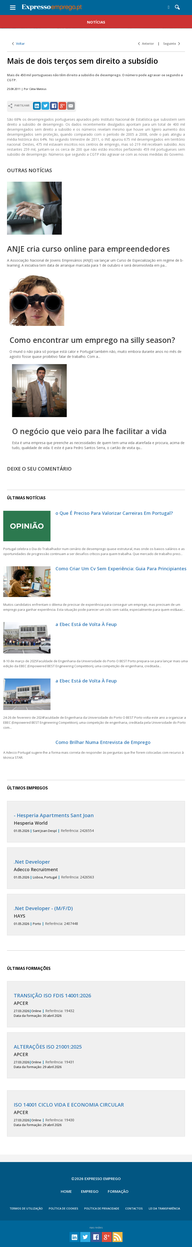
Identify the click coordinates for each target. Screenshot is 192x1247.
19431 (96, 1056)
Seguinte (171, 43)
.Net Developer (32, 861)
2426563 (96, 869)
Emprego (89, 1191)
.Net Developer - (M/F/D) (43, 908)
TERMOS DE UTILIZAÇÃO (26, 1208)
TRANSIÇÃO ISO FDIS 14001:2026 (52, 995)
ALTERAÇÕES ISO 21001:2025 (48, 1046)
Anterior (146, 43)
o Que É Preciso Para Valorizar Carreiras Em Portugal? (114, 513)
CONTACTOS (134, 1208)
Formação (118, 1191)
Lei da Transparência (164, 1208)
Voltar (18, 43)
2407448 (96, 916)
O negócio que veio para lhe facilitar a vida (89, 431)
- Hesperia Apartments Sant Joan (54, 815)
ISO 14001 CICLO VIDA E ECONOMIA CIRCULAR (69, 1104)
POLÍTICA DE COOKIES (63, 1208)
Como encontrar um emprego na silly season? (92, 340)
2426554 (96, 823)
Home (66, 1191)
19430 (96, 1114)
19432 (96, 1005)
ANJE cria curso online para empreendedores (88, 249)
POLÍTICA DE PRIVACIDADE (101, 1208)
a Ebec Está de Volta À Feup (86, 624)
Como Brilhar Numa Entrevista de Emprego (103, 742)
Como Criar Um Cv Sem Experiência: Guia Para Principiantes (121, 569)
